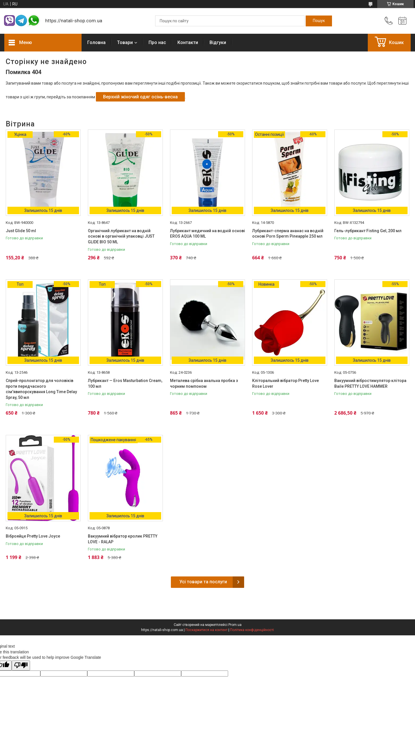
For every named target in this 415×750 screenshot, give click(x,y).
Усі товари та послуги (203, 581)
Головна (96, 42)
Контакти (187, 42)
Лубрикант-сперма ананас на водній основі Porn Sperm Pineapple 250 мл (287, 233)
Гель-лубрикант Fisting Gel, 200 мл (368, 230)
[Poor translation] (21, 666)
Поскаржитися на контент (206, 630)
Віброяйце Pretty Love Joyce (33, 536)
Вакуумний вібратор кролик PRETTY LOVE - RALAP (122, 539)
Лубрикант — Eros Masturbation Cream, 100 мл (125, 383)
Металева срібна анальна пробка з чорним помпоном (204, 383)
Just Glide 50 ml (21, 230)
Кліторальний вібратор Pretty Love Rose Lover (285, 383)
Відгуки (218, 42)
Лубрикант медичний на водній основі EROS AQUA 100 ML (207, 233)
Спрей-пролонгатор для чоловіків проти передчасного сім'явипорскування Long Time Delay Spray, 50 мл (41, 389)
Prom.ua (235, 625)
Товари (125, 42)
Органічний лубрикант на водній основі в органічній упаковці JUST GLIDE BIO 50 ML (121, 236)
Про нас (157, 42)
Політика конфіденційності (252, 630)
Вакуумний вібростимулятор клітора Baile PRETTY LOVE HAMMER (370, 383)
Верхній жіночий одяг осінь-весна (140, 97)
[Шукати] (319, 20)
